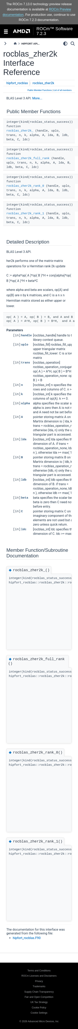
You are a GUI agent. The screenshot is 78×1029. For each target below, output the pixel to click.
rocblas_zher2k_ (19, 131)
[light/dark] (65, 43)
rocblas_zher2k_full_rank (27, 158)
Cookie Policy (39, 1007)
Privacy (39, 981)
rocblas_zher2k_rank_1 (25, 213)
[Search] (72, 43)
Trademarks (39, 986)
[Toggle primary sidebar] (5, 43)
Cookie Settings (39, 1012)
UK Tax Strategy (38, 1002)
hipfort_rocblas (17, 83)
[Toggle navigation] (6, 31)
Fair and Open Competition (39, 997)
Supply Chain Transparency (39, 991)
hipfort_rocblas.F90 (27, 938)
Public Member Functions (40, 90)
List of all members (62, 90)
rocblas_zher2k (43, 83)
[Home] (15, 44)
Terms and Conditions (38, 970)
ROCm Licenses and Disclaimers (38, 975)
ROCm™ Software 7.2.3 (54, 31)
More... (37, 98)
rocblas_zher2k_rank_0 (25, 186)
